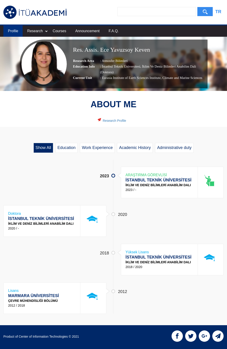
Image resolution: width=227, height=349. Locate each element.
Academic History (135, 147)
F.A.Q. (114, 31)
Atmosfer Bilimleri (115, 61)
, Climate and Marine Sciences (181, 78)
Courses (59, 31)
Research (37, 31)
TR (218, 11)
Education (66, 147)
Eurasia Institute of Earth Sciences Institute (131, 78)
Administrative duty (174, 147)
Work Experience (97, 147)
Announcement (87, 31)
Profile (13, 31)
